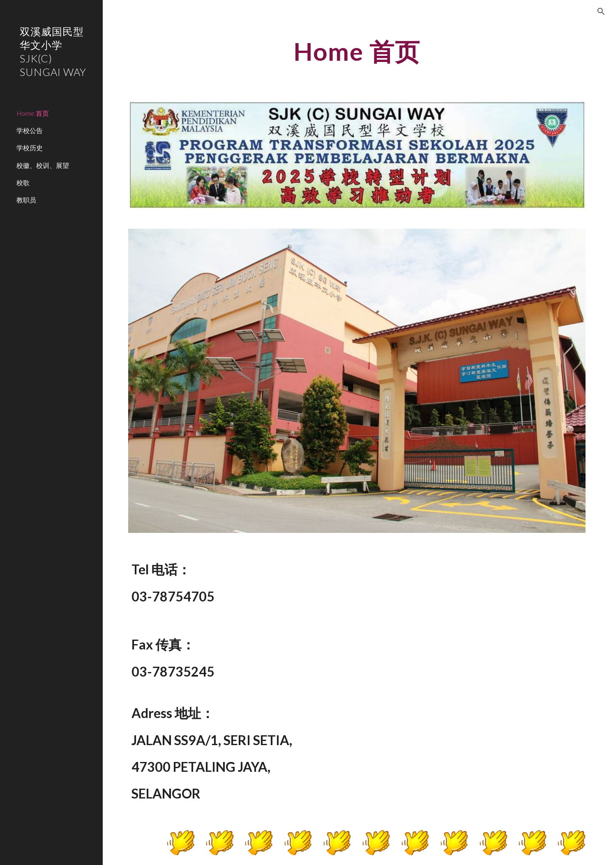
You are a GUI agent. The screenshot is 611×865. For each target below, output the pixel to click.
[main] (357, 51)
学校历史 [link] (29, 147)
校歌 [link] (23, 182)
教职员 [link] (26, 200)
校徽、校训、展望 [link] (42, 165)
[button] (601, 11)
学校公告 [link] (29, 130)
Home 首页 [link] (32, 113)
